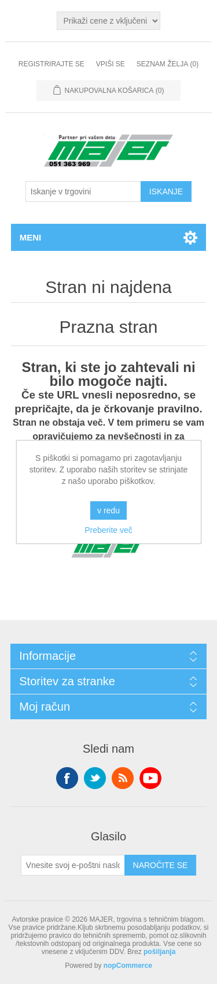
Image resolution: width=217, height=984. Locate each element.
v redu (108, 510)
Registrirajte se (51, 64)
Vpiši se (110, 64)
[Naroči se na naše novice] (73, 865)
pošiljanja (159, 952)
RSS (123, 778)
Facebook (67, 778)
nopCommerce (128, 966)
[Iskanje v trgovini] (83, 191)
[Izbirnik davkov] (108, 21)
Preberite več (108, 530)
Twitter (95, 778)
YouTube (150, 778)
